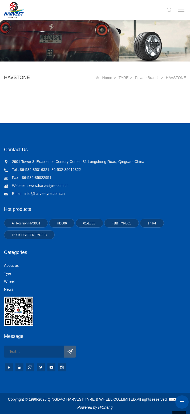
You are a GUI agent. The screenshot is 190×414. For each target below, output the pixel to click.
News (8, 289)
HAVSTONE (176, 78)
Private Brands (147, 78)
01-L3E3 (89, 223)
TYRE (123, 78)
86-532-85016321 (35, 169)
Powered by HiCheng (94, 407)
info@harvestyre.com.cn (45, 193)
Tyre (7, 273)
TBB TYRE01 (121, 223)
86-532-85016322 (66, 169)
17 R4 (152, 223)
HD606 (62, 223)
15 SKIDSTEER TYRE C (29, 235)
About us (11, 265)
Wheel (9, 281)
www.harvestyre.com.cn (48, 185)
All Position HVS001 (26, 223)
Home (107, 78)
